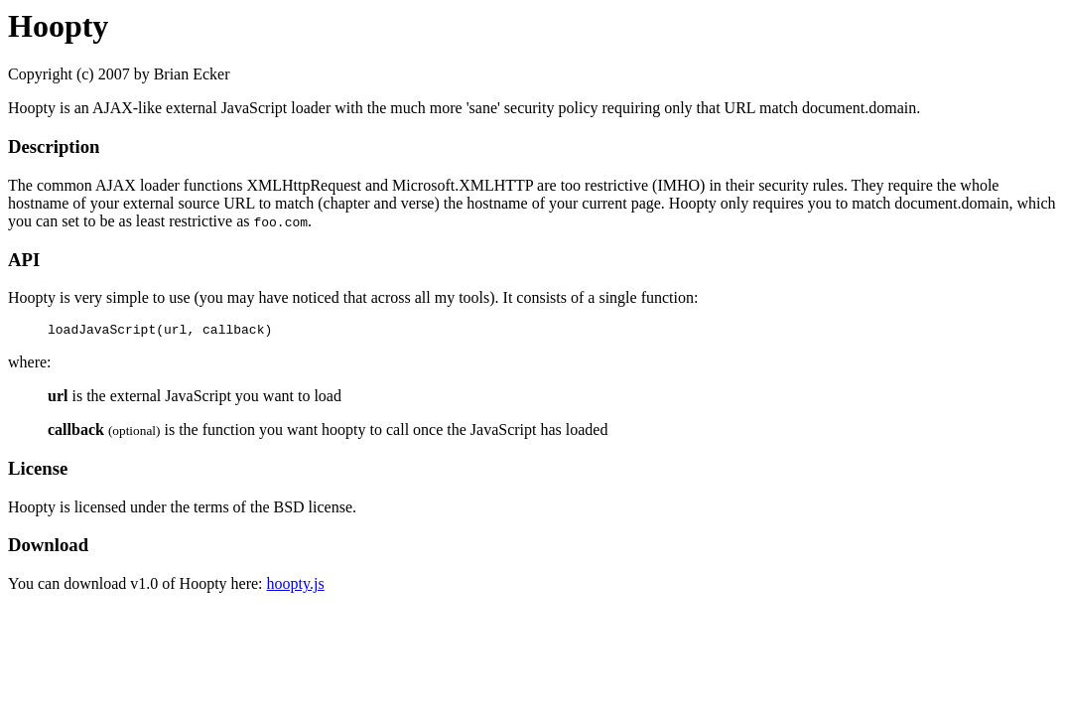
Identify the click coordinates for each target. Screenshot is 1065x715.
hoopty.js (296, 586)
